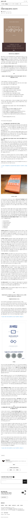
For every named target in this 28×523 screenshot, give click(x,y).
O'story (6, 4)
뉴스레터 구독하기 (4, 497)
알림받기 (14, 464)
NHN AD (3, 503)
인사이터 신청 (14, 505)
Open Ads (3, 1)
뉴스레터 (18, 505)
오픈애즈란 (2, 505)
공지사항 (6, 505)
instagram (2, 514)
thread (5, 514)
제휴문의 (10, 505)
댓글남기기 (25, 481)
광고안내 (21, 505)
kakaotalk (8, 514)
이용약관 (2, 512)
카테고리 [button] (2, 3)
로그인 (26, 1)
